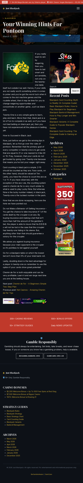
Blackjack (58, 178)
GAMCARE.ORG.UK (55, 356)
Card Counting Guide (15, 419)
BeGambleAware (37, 474)
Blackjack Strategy (14, 414)
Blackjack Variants (14, 422)
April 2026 (58, 150)
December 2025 (61, 163)
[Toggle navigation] (78, 8)
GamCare (48, 474)
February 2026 (60, 156)
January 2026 (60, 160)
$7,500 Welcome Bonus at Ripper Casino (23, 394)
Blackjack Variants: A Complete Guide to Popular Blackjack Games (64, 125)
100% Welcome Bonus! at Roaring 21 (21, 397)
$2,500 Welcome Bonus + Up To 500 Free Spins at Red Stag (31, 391)
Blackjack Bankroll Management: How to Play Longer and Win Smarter (65, 115)
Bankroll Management (15, 425)
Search (53, 86)
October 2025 (60, 169)
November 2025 (61, 166)
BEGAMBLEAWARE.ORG (29, 356)
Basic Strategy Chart (15, 416)
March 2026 (59, 153)
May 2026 (58, 147)
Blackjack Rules (13, 411)
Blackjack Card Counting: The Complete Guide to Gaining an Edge (63, 134)
